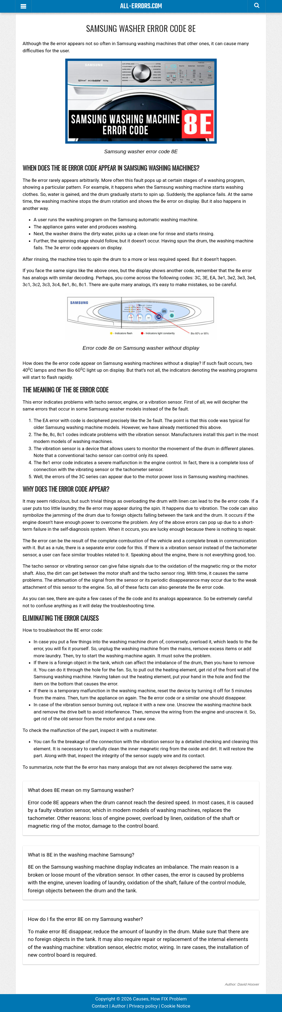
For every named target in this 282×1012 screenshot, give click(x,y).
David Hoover (248, 984)
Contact (100, 1006)
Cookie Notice (175, 1006)
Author (119, 1006)
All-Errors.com (141, 6)
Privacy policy (143, 1006)
